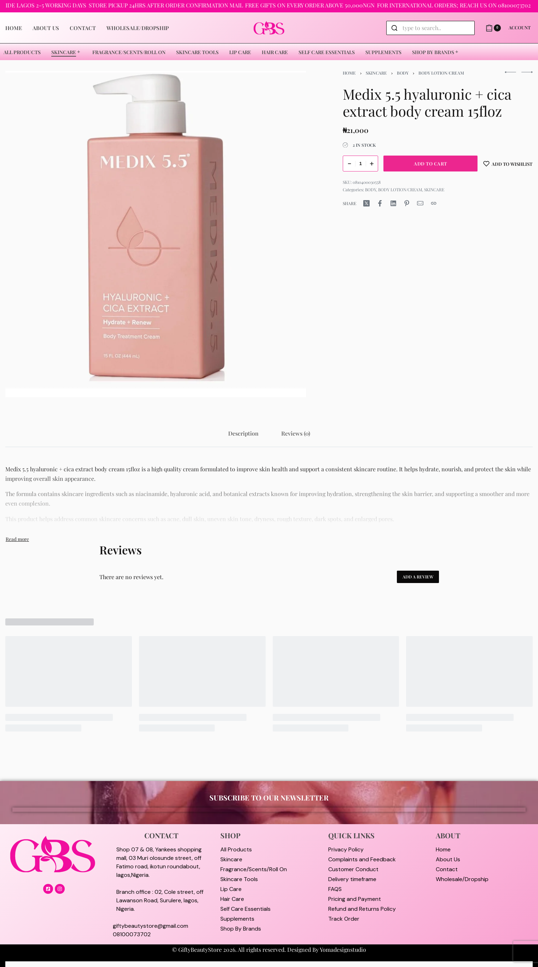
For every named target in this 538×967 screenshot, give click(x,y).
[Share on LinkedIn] (393, 203)
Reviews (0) (295, 433)
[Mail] (420, 203)
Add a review (418, 576)
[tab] (243, 433)
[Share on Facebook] (380, 203)
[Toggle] (17, 539)
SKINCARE (376, 73)
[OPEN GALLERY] (155, 236)
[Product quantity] (360, 163)
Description (243, 433)
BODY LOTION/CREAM (441, 73)
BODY (403, 73)
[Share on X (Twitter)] (366, 203)
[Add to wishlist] (508, 163)
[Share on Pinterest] (407, 203)
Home (349, 73)
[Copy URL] (433, 203)
